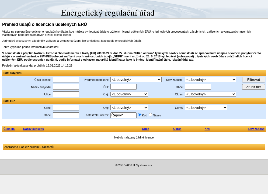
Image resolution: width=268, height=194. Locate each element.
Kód (144, 115)
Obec (145, 128)
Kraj (207, 128)
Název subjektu (33, 128)
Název (157, 115)
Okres (177, 128)
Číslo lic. (9, 128)
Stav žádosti (256, 128)
